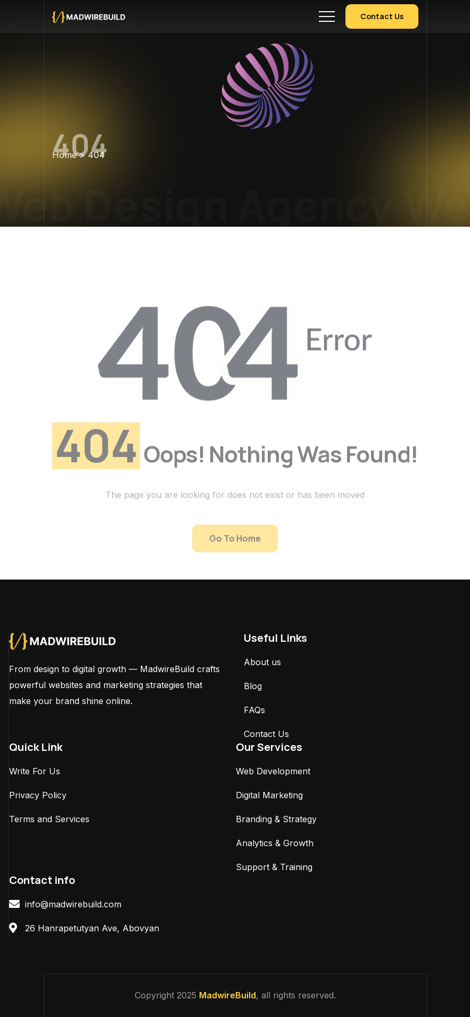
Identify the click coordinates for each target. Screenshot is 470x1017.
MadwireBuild (227, 995)
